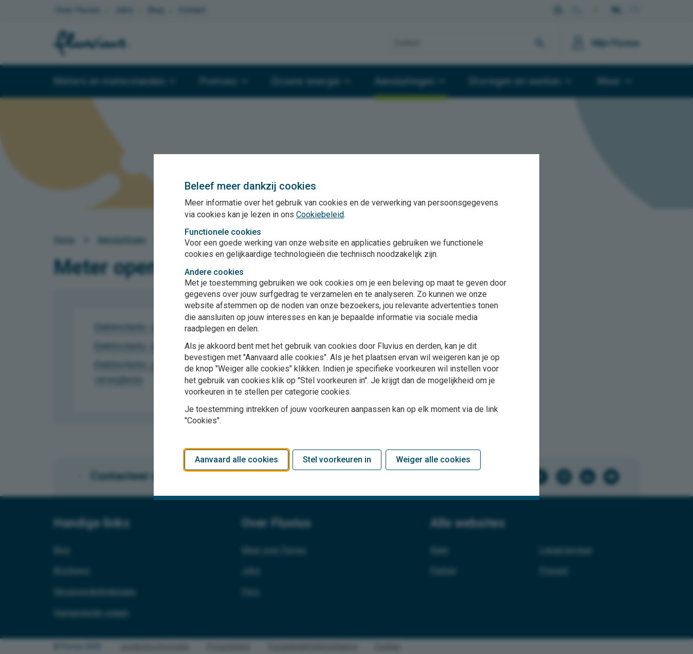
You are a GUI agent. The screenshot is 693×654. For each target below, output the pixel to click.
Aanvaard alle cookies (236, 459)
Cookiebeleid (320, 214)
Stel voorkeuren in (337, 459)
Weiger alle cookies (433, 459)
